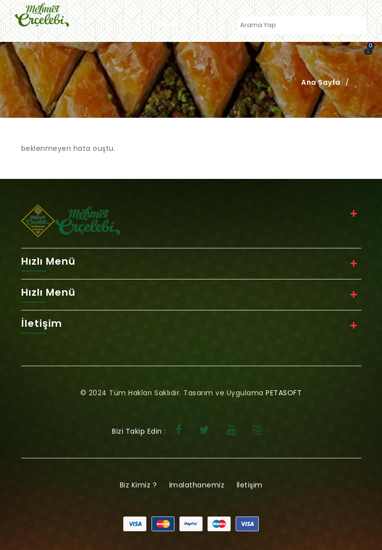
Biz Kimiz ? (138, 485)
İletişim (250, 485)
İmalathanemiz (197, 485)
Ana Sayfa (321, 82)
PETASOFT (284, 393)
